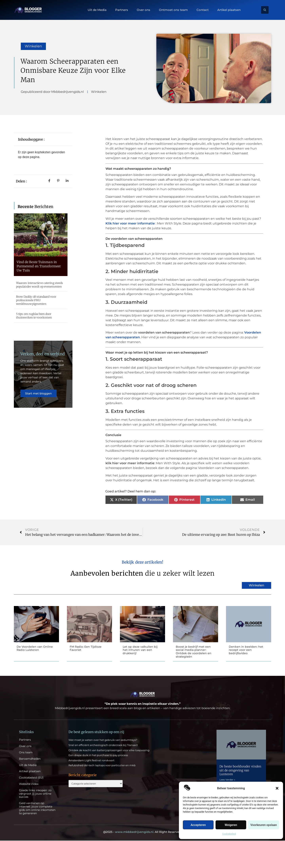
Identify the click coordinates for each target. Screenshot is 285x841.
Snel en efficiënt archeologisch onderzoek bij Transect (103, 745)
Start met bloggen (39, 395)
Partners (121, 10)
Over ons (143, 10)
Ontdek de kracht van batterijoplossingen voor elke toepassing (108, 750)
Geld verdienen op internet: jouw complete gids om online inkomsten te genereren (37, 808)
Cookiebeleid (229, 833)
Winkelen (33, 46)
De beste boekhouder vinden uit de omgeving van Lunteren (240, 770)
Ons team (26, 753)
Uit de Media (97, 10)
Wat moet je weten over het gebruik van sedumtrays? (102, 740)
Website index (28, 784)
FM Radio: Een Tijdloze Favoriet (86, 648)
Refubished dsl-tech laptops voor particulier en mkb (102, 765)
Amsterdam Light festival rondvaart (91, 760)
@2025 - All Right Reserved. (142, 832)
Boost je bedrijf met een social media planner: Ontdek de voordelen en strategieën (193, 651)
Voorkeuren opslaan (263, 825)
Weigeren (231, 825)
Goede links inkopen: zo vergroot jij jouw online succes (35, 794)
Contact (203, 10)
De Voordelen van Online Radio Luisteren (35, 648)
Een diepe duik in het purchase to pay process (98, 755)
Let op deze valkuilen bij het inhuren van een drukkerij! (140, 650)
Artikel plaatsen (229, 10)
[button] (277, 788)
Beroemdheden (30, 759)
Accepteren (198, 825)
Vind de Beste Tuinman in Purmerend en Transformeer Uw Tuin (39, 266)
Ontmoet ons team (173, 10)
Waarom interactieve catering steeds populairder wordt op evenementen (39, 284)
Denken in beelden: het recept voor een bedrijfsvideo (246, 650)
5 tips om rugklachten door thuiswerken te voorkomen (34, 315)
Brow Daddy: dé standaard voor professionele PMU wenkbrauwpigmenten (36, 300)
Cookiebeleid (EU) (31, 778)
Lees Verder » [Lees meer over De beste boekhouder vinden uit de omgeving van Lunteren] (227, 780)
